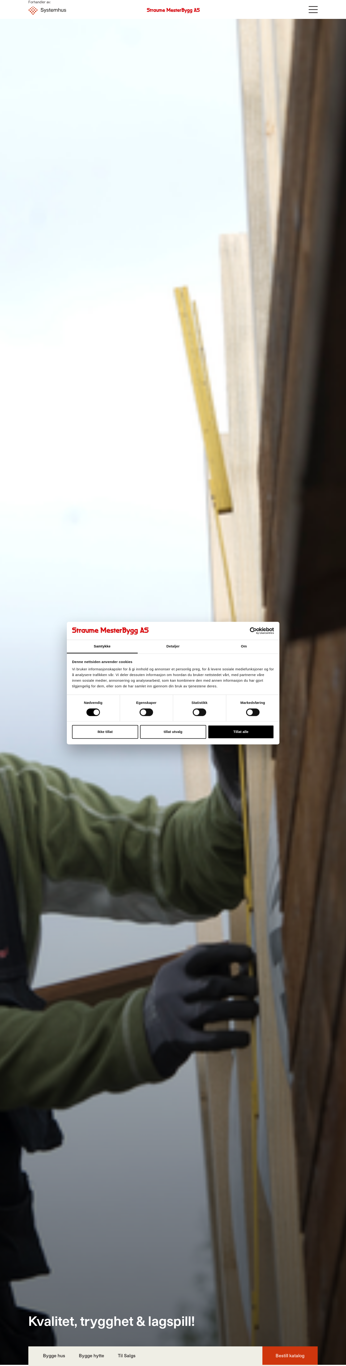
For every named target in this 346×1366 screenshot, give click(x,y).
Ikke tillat (105, 732)
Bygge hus (54, 1355)
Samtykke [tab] (102, 646)
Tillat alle (240, 732)
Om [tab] (244, 646)
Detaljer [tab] (173, 646)
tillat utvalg (173, 732)
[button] (313, 9)
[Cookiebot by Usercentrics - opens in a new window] (253, 630)
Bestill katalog (290, 1355)
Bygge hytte (91, 1355)
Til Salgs (127, 1355)
